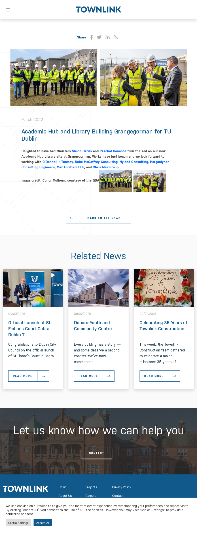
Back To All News (104, 218)
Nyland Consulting (134, 162)
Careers (90, 495)
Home (63, 487)
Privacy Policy (121, 487)
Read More (31, 376)
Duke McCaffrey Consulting (96, 162)
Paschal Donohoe (113, 151)
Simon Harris (82, 151)
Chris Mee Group (106, 167)
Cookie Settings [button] (18, 523)
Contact (96, 453)
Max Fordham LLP (70, 167)
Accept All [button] (42, 523)
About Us (65, 495)
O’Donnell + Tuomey (57, 162)
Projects (91, 487)
